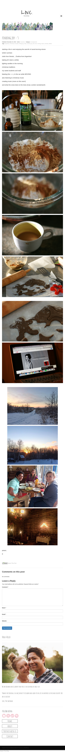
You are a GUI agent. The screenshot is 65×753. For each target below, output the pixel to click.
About (9, 726)
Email (4, 614)
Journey (28, 43)
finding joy (21, 43)
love (36, 43)
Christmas (12, 43)
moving (39, 43)
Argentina (7, 43)
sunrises (46, 43)
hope (25, 43)
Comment (5, 587)
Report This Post (12, 563)
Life (33, 43)
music (42, 43)
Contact (10, 736)
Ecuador (16, 43)
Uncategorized (33, 42)
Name (4, 607)
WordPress (26, 747)
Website (4, 621)
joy (31, 43)
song (12, 74)
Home (10, 721)
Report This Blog (4, 751)
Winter (50, 43)
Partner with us (9, 731)
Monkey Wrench (14, 747)
